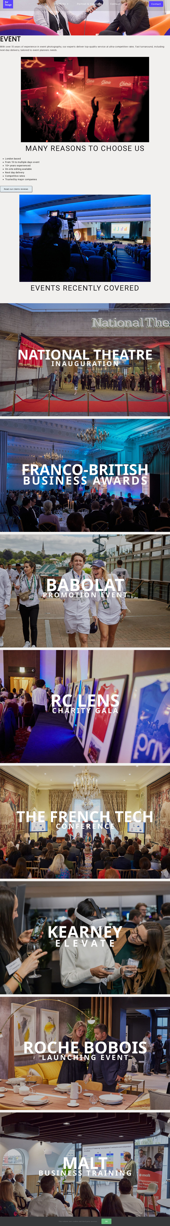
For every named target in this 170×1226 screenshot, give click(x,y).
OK (106, 1221)
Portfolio (62, 4)
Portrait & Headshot (89, 3)
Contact (115, 3)
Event (42, 3)
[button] (156, 4)
